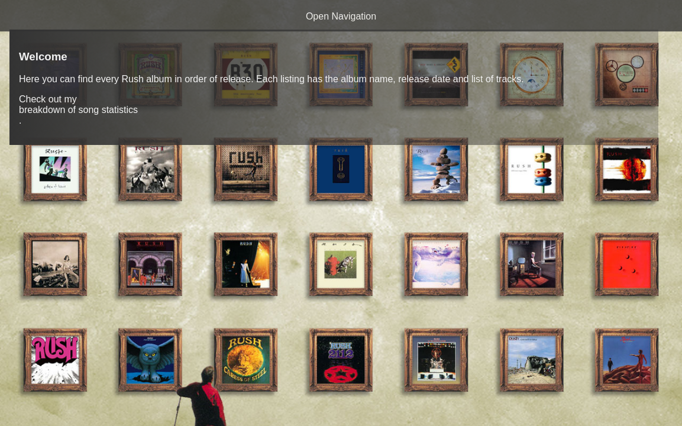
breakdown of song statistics (78, 110)
